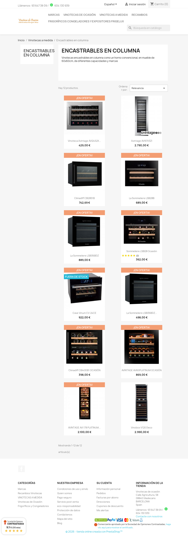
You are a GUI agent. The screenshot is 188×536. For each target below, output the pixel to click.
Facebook (21, 469)
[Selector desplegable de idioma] (111, 4)
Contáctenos (64, 514)
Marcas (54, 15)
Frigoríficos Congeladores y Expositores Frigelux (86, 21)
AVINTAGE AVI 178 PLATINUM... (84, 427)
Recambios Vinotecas (30, 493)
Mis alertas (103, 510)
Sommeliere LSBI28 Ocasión (141, 251)
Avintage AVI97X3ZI (141, 140)
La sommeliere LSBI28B (141, 198)
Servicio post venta (68, 501)
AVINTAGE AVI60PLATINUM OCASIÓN (142, 370)
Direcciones (103, 501)
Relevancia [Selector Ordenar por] (149, 88)
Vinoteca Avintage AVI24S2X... (84, 140)
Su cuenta (104, 483)
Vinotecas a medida (113, 15)
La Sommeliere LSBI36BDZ (84, 255)
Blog (59, 523)
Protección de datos (68, 510)
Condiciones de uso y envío (72, 489)
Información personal (108, 489)
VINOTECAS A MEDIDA (30, 497)
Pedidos (101, 493)
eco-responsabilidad (68, 506)
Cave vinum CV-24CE (84, 312)
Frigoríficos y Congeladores (33, 506)
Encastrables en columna (39, 53)
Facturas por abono (108, 497)
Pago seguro (64, 497)
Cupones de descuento (110, 506)
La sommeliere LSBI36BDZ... (141, 312)
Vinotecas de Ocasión (79, 15)
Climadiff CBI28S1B (84, 198)
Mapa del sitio (64, 518)
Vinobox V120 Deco (141, 427)
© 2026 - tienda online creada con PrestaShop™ (94, 531)
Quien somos (64, 493)
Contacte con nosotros (149, 516)
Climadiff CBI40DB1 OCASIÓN (84, 370)
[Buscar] (148, 28)
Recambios (140, 15)
